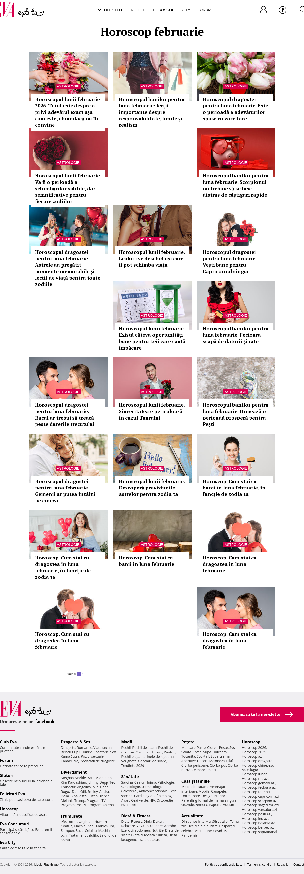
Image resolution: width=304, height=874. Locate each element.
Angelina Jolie (87, 787)
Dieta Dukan (153, 821)
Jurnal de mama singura (217, 800)
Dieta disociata (143, 835)
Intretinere (154, 825)
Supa (207, 752)
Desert (202, 760)
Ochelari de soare (152, 761)
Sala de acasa (150, 839)
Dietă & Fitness (136, 816)
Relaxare (128, 825)
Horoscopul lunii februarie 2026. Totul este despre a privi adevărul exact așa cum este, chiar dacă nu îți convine (67, 112)
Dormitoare (190, 795)
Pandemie (189, 835)
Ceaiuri (140, 782)
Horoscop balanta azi (258, 823)
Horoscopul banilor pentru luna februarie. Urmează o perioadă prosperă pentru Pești (235, 414)
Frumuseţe (71, 816)
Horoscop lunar (254, 774)
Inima (151, 782)
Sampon (67, 830)
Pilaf (229, 760)
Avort (125, 800)
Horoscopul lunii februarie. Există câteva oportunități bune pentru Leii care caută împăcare (152, 338)
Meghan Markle (73, 777)
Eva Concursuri (14, 824)
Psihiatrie (128, 804)
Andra (104, 791)
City (186, 10)
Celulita (91, 830)
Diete (125, 821)
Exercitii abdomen (135, 830)
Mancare (188, 747)
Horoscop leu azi (255, 818)
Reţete (188, 742)
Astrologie (68, 86)
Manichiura (105, 826)
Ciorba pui (218, 765)
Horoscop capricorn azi (260, 796)
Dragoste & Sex (75, 742)
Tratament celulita (83, 835)
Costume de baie (148, 752)
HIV (152, 800)
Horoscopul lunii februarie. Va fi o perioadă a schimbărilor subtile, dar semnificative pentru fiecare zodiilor (68, 188)
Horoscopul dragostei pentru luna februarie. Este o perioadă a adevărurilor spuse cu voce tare (235, 109)
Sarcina (127, 782)
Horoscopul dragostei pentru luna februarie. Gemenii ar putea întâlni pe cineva (65, 491)
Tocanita (188, 756)
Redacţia (283, 864)
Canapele (218, 791)
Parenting (189, 800)
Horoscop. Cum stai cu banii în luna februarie (146, 560)
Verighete (128, 761)
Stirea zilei (220, 821)
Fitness (136, 821)
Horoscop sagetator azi (260, 805)
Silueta (161, 835)
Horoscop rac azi (255, 778)
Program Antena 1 (102, 805)
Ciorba (212, 747)
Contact (298, 864)
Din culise (189, 821)
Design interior (213, 795)
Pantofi (169, 752)
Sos (232, 747)
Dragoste (68, 747)
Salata (186, 752)
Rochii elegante (133, 756)
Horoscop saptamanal (259, 831)
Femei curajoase (208, 804)
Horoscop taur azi (256, 791)
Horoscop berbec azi (258, 827)
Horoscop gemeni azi (258, 783)
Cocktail (203, 756)
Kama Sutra (70, 756)
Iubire (87, 752)
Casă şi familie (195, 781)
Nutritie (157, 830)
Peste (223, 747)
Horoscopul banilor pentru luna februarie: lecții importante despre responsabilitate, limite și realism (152, 112)
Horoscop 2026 (254, 747)
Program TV (96, 800)
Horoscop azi (252, 756)
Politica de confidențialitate (223, 864)
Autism (228, 804)
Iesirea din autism (203, 826)
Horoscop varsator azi (259, 809)
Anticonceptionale (153, 791)
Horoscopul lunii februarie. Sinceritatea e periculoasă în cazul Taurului (152, 411)
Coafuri (67, 826)
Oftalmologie (164, 795)
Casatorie (101, 752)
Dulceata (220, 752)
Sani (91, 826)
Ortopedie (165, 800)
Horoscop (164, 10)
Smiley (92, 791)
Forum (204, 10)
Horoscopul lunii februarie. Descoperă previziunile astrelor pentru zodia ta (152, 487)
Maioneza (217, 760)
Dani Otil (79, 791)
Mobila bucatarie (195, 786)
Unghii (84, 821)
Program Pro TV (73, 805)
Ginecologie (130, 786)
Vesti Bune (203, 830)
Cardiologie (143, 795)
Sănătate (130, 776)
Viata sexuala (104, 747)
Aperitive (188, 760)
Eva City (8, 842)
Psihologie (166, 782)
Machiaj (80, 826)
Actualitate (192, 816)
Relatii (66, 752)
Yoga (140, 825)
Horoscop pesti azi (256, 814)
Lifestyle (114, 10)
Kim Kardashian (73, 782)
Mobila (204, 791)
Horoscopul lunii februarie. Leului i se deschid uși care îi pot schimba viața (152, 258)
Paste (201, 747)
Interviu (204, 821)
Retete (138, 10)
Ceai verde (139, 800)
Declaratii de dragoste (97, 761)
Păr (63, 821)
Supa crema (220, 756)
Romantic (84, 747)
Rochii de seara (144, 747)
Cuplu (76, 752)
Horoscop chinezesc (258, 765)
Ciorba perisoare (194, 765)
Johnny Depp (98, 782)
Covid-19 (220, 830)
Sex (113, 752)
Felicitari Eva (12, 794)
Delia (65, 796)
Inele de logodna (160, 756)
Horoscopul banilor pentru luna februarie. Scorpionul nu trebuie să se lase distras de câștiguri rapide (235, 185)
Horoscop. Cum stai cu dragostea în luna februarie (230, 564)
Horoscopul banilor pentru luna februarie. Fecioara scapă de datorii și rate (235, 335)
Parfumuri (98, 821)
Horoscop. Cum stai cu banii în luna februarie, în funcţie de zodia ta (234, 487)
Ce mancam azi (204, 770)
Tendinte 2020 (132, 765)
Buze (79, 830)
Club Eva (8, 742)
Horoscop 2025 (254, 752)
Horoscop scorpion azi (259, 800)
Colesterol (129, 791)
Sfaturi (6, 775)
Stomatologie (151, 786)
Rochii (72, 821)
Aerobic (170, 825)
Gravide (187, 804)
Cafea (197, 752)
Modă (126, 742)
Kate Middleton (99, 777)
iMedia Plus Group (46, 864)
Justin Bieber (99, 796)
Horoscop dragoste (257, 760)
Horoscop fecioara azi (259, 787)
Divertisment (74, 772)
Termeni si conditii (259, 864)
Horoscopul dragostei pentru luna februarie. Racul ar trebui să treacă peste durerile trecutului (64, 414)
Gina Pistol (78, 796)
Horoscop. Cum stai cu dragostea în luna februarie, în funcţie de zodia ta (63, 567)
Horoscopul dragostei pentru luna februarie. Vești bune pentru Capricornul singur (229, 262)
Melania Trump (73, 800)
